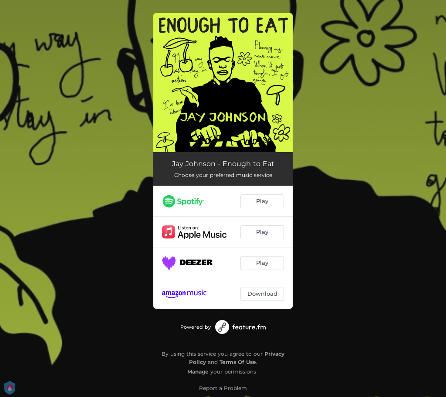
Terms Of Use (238, 362)
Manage (198, 371)
